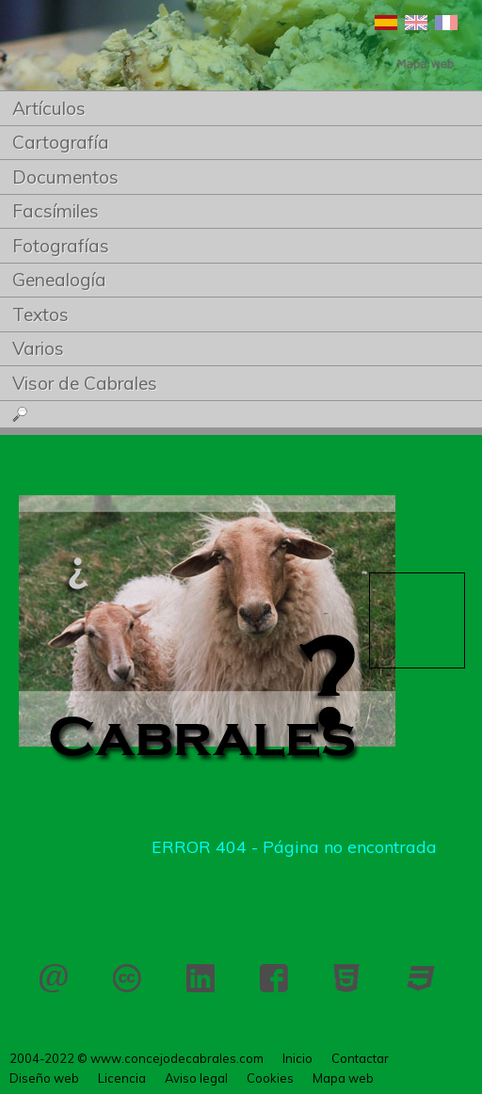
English (416, 22)
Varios (38, 348)
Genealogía (59, 279)
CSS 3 (421, 978)
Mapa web (343, 1078)
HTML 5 (347, 978)
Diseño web (44, 1078)
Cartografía (60, 142)
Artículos (49, 108)
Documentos (65, 177)
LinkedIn (200, 978)
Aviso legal (196, 1078)
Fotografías (60, 245)
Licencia (127, 978)
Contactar (54, 978)
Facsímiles (55, 211)
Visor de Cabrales (84, 383)
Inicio (297, 1058)
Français (446, 22)
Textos (40, 314)
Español (386, 22)
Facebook (274, 978)
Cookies (270, 1078)
